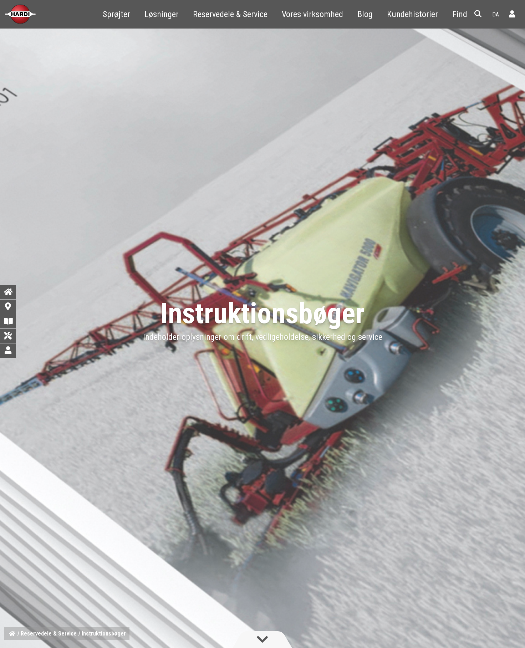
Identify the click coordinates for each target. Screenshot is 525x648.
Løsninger (161, 14)
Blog (365, 14)
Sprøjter (116, 14)
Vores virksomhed (312, 14)
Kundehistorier (412, 14)
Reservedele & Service (230, 14)
